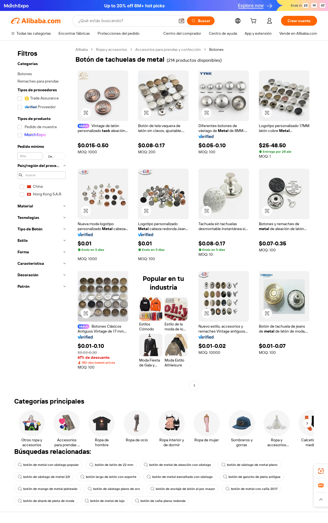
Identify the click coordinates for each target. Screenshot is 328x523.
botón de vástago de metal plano (249, 465)
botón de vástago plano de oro (114, 489)
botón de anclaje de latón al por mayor (182, 489)
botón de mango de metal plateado (47, 489)
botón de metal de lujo (105, 501)
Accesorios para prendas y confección (168, 49)
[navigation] (41, 218)
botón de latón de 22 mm (111, 465)
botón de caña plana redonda (160, 501)
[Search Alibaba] (126, 21)
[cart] (254, 21)
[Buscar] (201, 20)
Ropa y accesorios (111, 49)
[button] (181, 20)
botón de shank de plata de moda (46, 501)
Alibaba (81, 49)
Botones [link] (216, 49)
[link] (321, 471)
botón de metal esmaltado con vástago (180, 477)
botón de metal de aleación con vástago (177, 465)
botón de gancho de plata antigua (251, 477)
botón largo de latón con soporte (108, 477)
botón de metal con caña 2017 (251, 489)
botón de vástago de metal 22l (44, 477)
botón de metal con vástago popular (48, 465)
